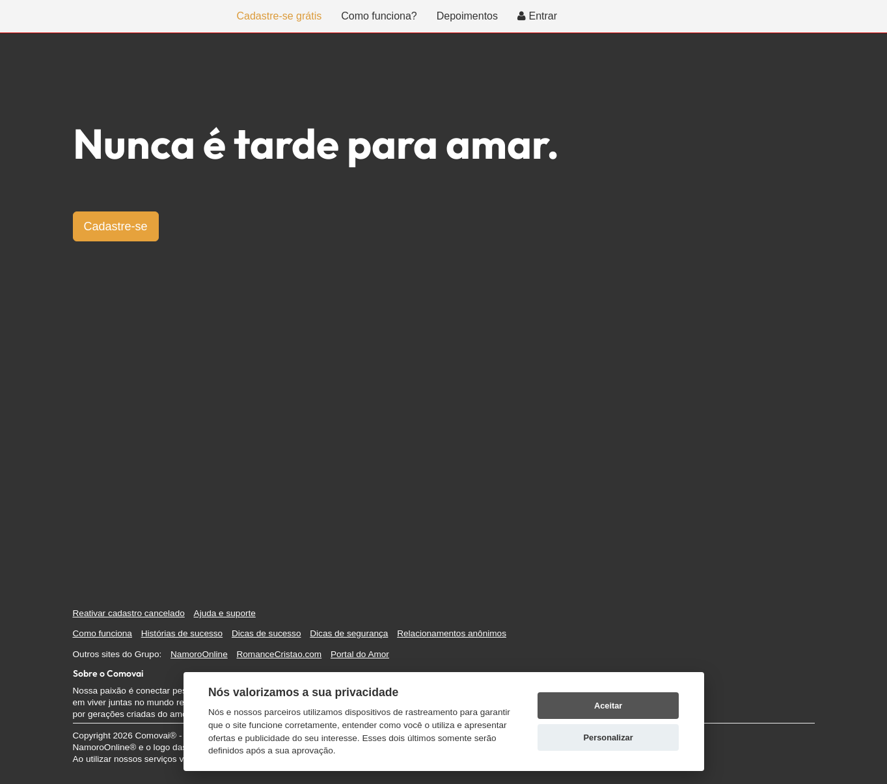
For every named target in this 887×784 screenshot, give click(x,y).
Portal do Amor (360, 654)
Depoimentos (467, 15)
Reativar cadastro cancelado (129, 613)
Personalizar (608, 737)
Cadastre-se (116, 226)
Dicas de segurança (349, 633)
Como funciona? (379, 15)
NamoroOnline (199, 654)
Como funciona (102, 633)
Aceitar (608, 705)
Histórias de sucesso (182, 633)
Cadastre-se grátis (279, 15)
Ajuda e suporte (225, 613)
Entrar (537, 15)
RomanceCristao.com (278, 654)
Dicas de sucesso (266, 633)
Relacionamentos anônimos (451, 633)
